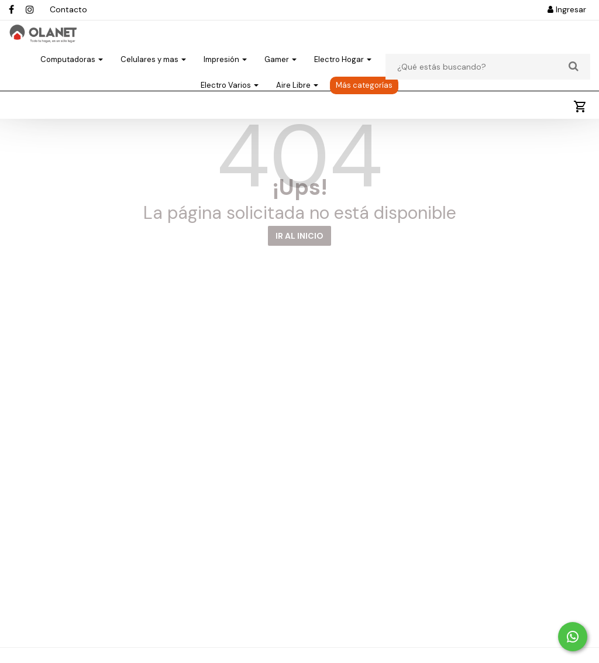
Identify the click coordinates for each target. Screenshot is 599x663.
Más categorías (364, 106)
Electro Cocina (522, 80)
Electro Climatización (431, 80)
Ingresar (567, 9)
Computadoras (71, 80)
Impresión (225, 80)
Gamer (280, 80)
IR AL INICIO (299, 268)
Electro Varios (230, 106)
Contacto (68, 9)
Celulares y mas (153, 80)
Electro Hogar (342, 80)
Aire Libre (297, 106)
